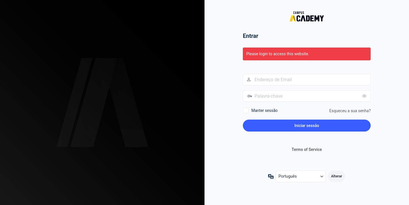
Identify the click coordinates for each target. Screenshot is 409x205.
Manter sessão (264, 110)
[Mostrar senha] (365, 96)
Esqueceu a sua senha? (350, 110)
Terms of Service (307, 149)
